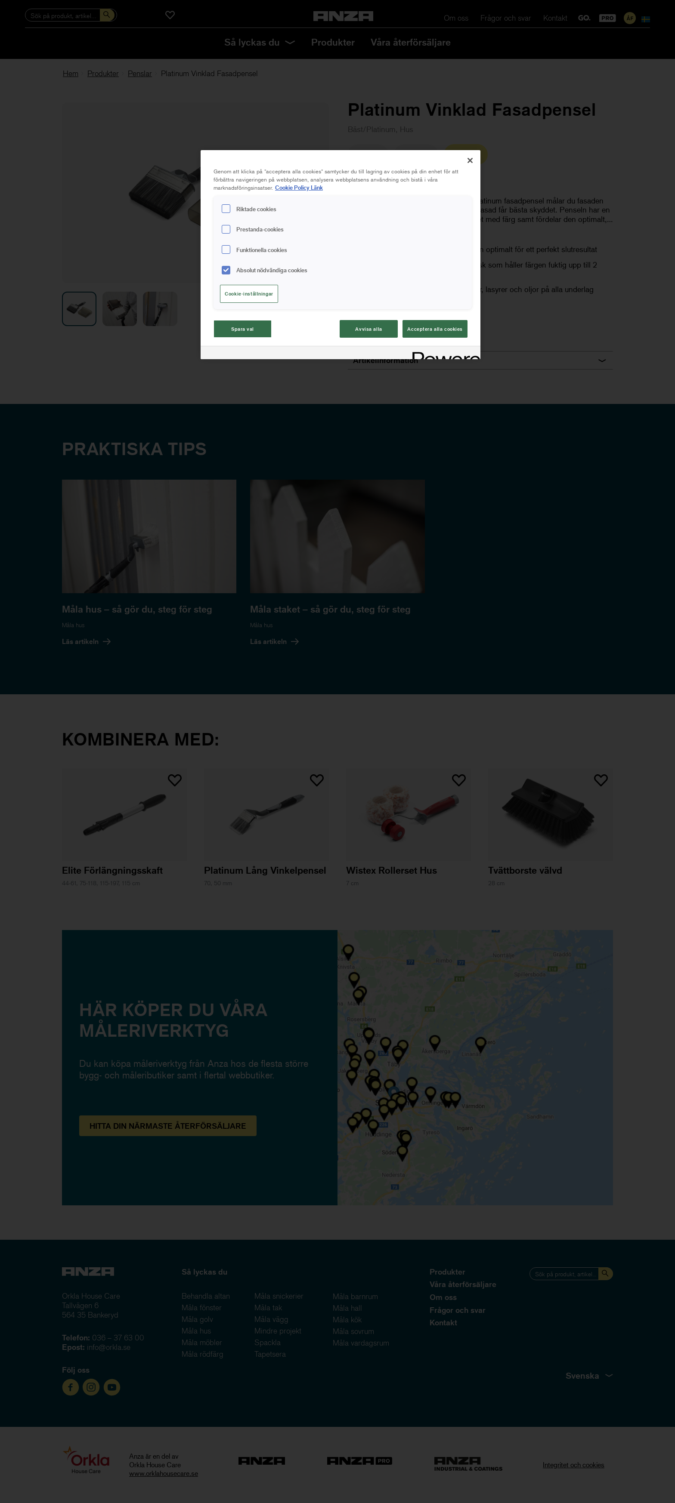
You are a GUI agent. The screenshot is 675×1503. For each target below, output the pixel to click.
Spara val (242, 329)
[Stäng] (470, 160)
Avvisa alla (368, 329)
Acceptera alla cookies (435, 329)
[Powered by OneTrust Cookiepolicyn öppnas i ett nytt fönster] (443, 353)
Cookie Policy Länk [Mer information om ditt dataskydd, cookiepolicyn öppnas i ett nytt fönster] (299, 187)
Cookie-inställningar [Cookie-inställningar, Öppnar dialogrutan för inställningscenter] (249, 293)
